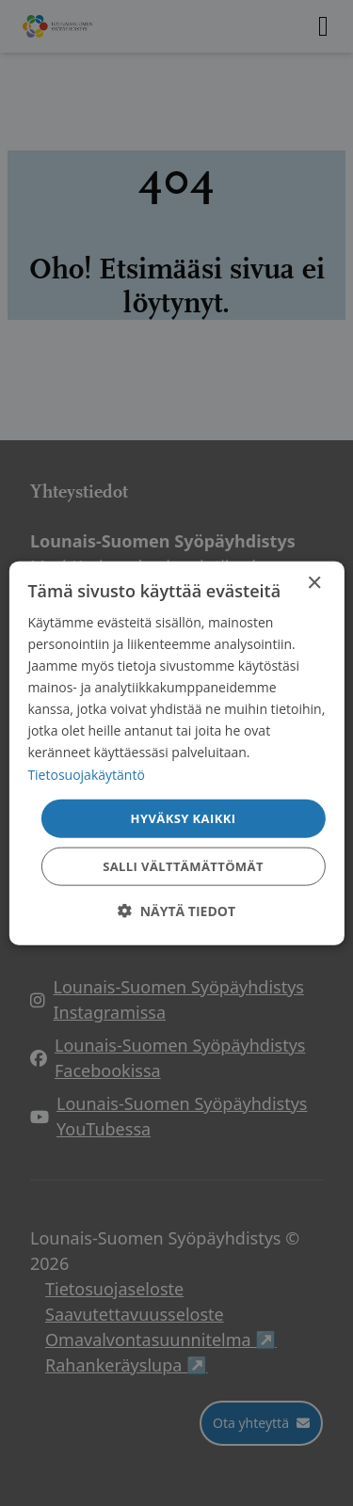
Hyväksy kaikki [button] (183, 817)
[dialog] (176, 753)
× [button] (314, 583)
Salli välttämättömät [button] (183, 866)
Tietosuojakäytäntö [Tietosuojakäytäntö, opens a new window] (85, 774)
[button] (176, 911)
